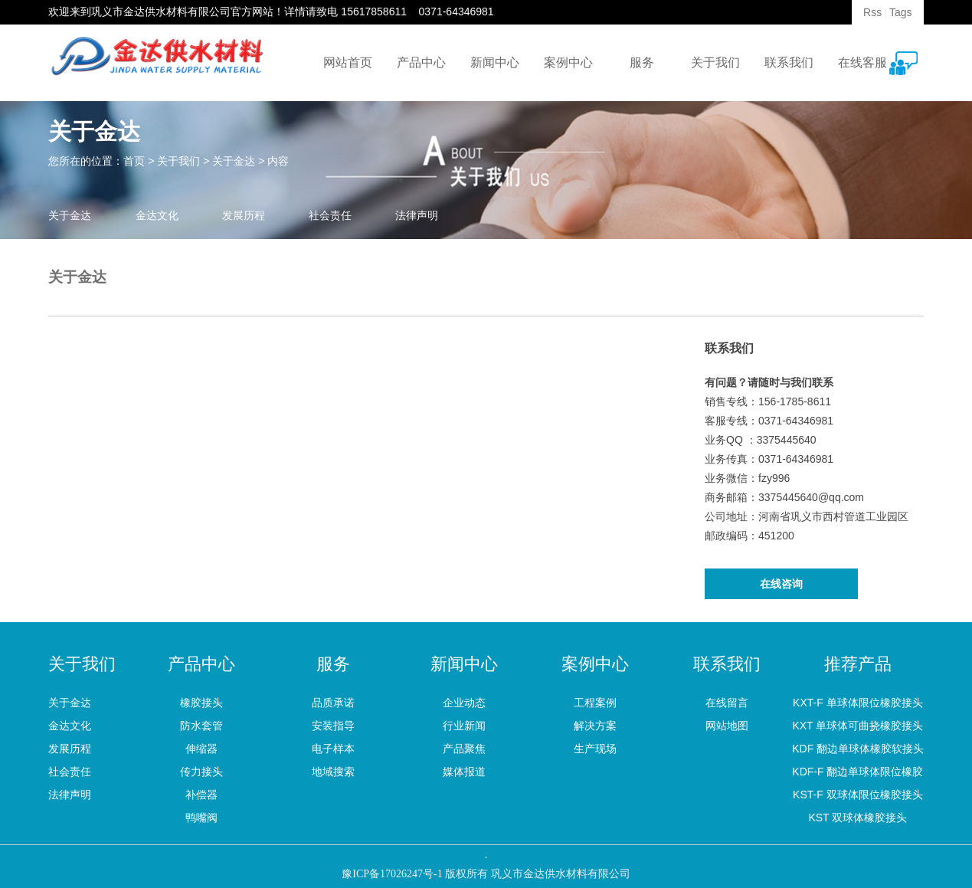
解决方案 (595, 725)
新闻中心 (494, 62)
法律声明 (416, 215)
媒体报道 (464, 771)
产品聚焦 (464, 748)
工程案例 (595, 702)
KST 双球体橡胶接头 (857, 817)
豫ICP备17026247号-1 (392, 874)
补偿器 (201, 794)
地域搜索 (333, 771)
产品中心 (421, 62)
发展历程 (243, 215)
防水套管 (201, 725)
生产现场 (595, 748)
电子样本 (333, 748)
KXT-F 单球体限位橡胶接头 (858, 702)
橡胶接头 (201, 702)
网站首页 (347, 62)
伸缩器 (201, 748)
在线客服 (862, 62)
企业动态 (464, 702)
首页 (134, 161)
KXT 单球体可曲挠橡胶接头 (857, 725)
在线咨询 (781, 584)
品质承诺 (333, 702)
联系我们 (788, 62)
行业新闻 (464, 725)
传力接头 (201, 771)
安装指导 (333, 725)
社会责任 (330, 215)
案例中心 (568, 62)
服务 (642, 62)
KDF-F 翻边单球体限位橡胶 (857, 771)
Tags (900, 12)
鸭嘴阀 (201, 817)
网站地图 (726, 725)
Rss (872, 12)
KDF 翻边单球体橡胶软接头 (858, 748)
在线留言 (726, 702)
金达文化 (157, 215)
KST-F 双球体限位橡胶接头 (858, 794)
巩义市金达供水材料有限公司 (161, 11)
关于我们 (715, 62)
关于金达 (233, 161)
